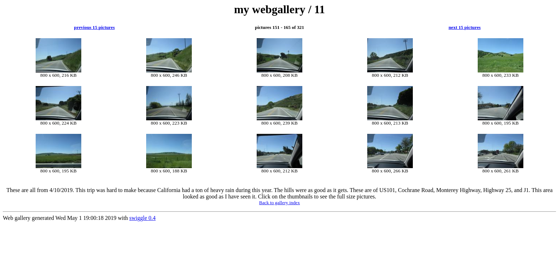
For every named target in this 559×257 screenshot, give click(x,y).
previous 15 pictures (94, 27)
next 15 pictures (464, 27)
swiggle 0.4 (142, 218)
